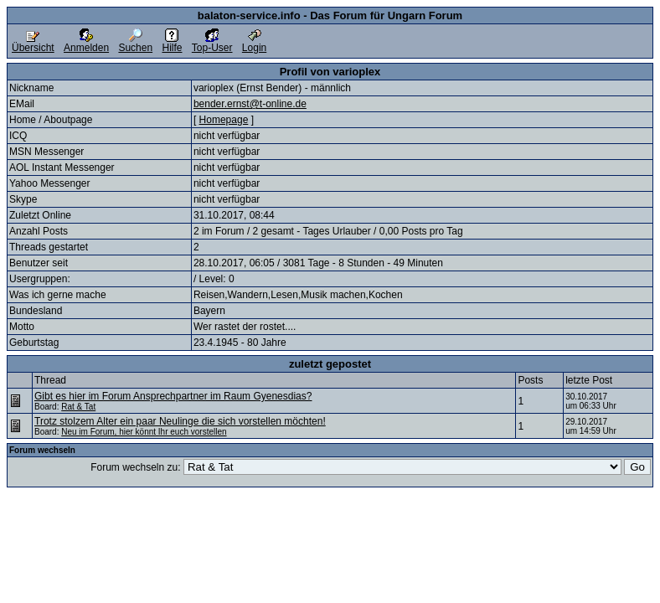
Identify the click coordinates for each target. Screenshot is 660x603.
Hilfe (172, 43)
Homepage (224, 120)
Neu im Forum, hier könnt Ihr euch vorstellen (143, 431)
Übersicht (33, 43)
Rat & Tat (78, 406)
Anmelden (86, 43)
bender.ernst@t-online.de (250, 104)
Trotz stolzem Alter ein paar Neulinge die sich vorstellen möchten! (180, 421)
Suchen (135, 43)
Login (254, 43)
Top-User (212, 43)
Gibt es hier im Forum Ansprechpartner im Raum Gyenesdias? (173, 396)
